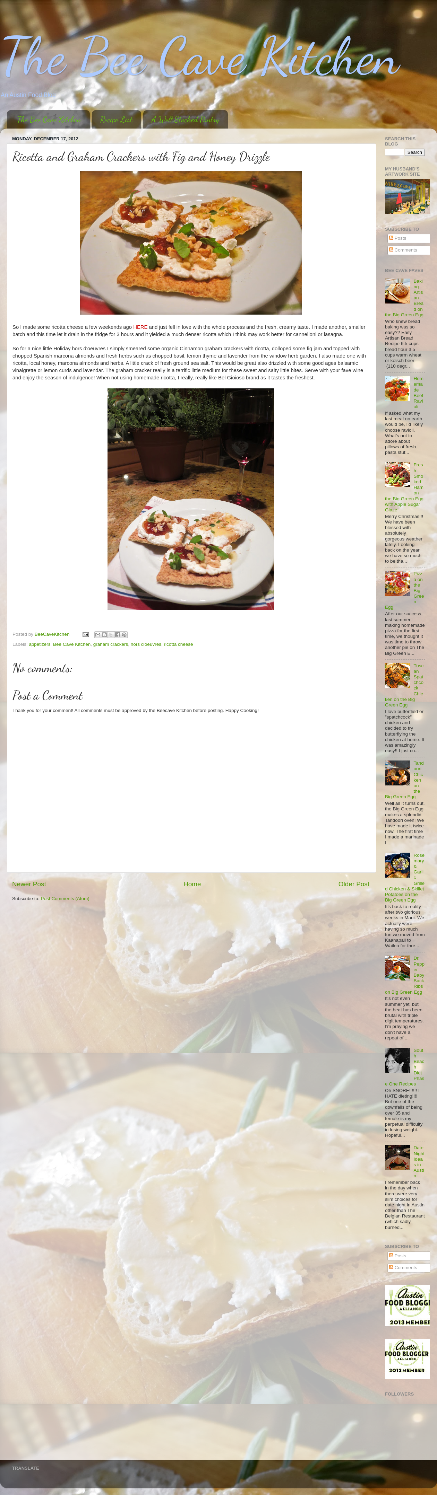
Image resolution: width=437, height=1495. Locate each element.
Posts (397, 238)
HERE (140, 327)
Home (192, 884)
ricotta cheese (178, 644)
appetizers (39, 644)
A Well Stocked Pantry (185, 119)
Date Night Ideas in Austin (419, 1161)
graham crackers (110, 644)
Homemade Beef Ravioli (418, 392)
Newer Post (29, 884)
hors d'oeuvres (146, 644)
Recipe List (116, 119)
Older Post (354, 884)
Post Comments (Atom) (65, 898)
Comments (403, 250)
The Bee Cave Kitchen (199, 56)
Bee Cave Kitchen (72, 644)
